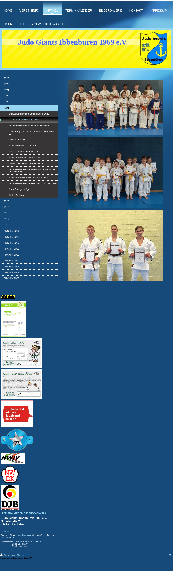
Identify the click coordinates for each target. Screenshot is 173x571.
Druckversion (8, 555)
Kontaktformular (24, 535)
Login (170, 555)
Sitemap (20, 555)
